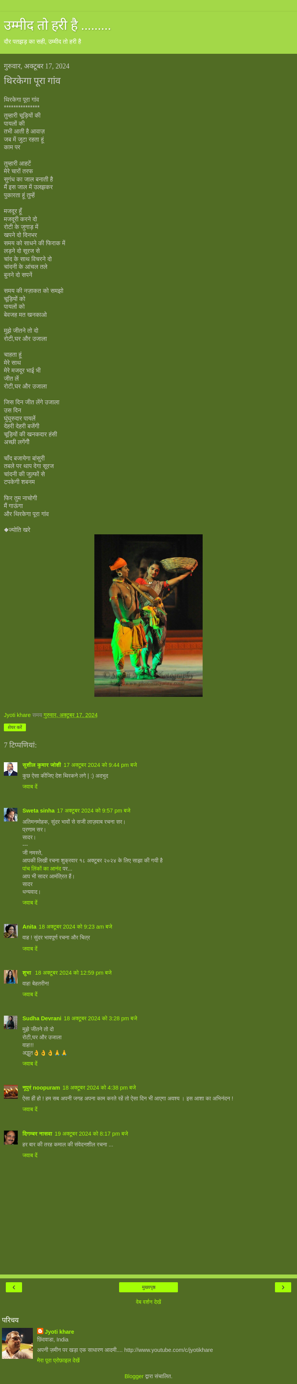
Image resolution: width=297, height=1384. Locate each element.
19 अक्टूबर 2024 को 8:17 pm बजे (91, 1134)
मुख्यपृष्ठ (148, 1287)
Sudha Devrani (41, 1018)
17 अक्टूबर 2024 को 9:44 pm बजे (100, 765)
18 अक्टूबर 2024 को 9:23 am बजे (75, 927)
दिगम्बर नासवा (37, 1134)
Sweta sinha (38, 810)
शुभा (27, 973)
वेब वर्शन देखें (148, 1302)
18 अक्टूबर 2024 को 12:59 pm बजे (73, 973)
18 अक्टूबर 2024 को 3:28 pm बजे (100, 1018)
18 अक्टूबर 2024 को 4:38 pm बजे (99, 1088)
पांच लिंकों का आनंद (41, 869)
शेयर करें (15, 727)
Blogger (134, 1376)
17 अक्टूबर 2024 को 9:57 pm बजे (93, 810)
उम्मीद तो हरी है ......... (57, 25)
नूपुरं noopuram (41, 1088)
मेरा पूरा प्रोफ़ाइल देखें (58, 1360)
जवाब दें (30, 787)
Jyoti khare (59, 1332)
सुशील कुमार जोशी (41, 765)
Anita (29, 927)
